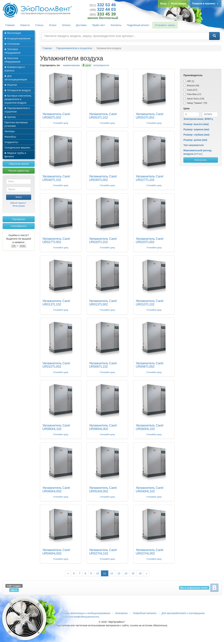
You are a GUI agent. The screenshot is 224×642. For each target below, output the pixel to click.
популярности (101, 65)
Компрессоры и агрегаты (14, 69)
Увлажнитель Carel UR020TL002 (149, 240)
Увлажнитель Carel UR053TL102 (103, 115)
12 (111, 573)
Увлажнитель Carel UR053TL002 (149, 115)
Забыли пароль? (18, 203)
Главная (10, 25)
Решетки (10, 84)
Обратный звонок (19, 163)
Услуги (52, 25)
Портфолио (18, 219)
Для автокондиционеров (15, 78)
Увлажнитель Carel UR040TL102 (56, 178)
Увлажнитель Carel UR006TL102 (103, 365)
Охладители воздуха (17, 90)
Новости (25, 25)
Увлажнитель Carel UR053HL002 (103, 489)
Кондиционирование (17, 38)
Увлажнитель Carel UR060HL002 (56, 489)
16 (140, 573)
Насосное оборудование (12, 60)
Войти (19, 197)
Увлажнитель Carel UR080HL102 (56, 427)
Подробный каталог (138, 25)
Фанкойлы (10, 136)
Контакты (116, 25)
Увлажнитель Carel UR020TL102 (103, 240)
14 (126, 573)
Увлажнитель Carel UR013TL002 (103, 302)
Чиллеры (9, 131)
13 (118, 573)
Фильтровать (200, 160)
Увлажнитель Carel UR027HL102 (103, 551)
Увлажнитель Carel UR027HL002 (149, 551)
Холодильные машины (17, 147)
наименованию (71, 65)
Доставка (81, 25)
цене (86, 65)
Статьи (39, 25)
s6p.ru (14, 590)
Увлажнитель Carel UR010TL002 (56, 365)
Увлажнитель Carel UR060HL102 (149, 427)
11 (104, 573)
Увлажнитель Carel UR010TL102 (149, 302)
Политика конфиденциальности (80, 616)
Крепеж (10, 117)
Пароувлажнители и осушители (17, 110)
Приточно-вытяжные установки (16, 124)
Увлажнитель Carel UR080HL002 (103, 427)
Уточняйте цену (60, 123)
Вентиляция (12, 33)
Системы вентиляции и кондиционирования (84, 613)
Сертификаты (18, 226)
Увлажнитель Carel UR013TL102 (56, 302)
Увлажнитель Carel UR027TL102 (149, 178)
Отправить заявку (165, 25)
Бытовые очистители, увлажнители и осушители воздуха (18, 99)
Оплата (66, 25)
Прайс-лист (98, 25)
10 (97, 573)
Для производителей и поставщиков (183, 613)
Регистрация (19, 206)
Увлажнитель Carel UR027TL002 (56, 240)
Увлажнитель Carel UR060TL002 (56, 115)
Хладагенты (11, 142)
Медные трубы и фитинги (15, 155)
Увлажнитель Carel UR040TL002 (103, 178)
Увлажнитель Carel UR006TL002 (149, 365)
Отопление (12, 43)
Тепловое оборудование (12, 51)
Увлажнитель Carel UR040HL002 (56, 551)
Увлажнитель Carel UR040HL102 (149, 489)
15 (133, 573)
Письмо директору (18, 170)
